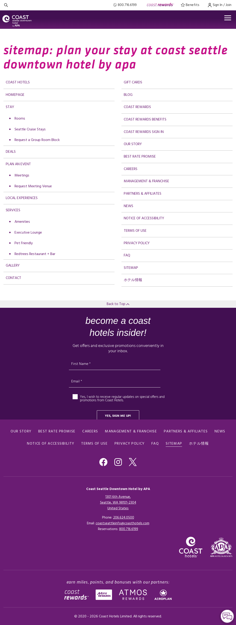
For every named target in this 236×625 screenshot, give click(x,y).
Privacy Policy (137, 243)
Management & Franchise (146, 181)
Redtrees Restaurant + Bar (35, 254)
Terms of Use (135, 231)
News (128, 206)
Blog (128, 95)
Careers (130, 169)
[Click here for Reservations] (128, 529)
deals (11, 152)
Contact (13, 278)
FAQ (127, 255)
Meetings (22, 176)
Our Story (133, 144)
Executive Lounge (28, 233)
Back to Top (118, 304)
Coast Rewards (137, 107)
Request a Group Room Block (37, 140)
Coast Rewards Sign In (144, 132)
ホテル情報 (133, 280)
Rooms (20, 119)
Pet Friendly (24, 243)
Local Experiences (22, 198)
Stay (10, 107)
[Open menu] (227, 17)
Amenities (22, 222)
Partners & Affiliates (142, 194)
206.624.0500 (123, 517)
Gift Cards (133, 82)
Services (13, 210)
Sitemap (131, 268)
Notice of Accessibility (144, 218)
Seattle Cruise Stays (30, 129)
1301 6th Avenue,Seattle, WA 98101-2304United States (118, 502)
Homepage (15, 95)
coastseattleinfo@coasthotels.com (122, 523)
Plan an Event (18, 164)
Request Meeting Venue (33, 186)
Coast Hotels (18, 82)
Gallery (13, 266)
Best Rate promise (140, 157)
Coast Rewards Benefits (145, 120)
